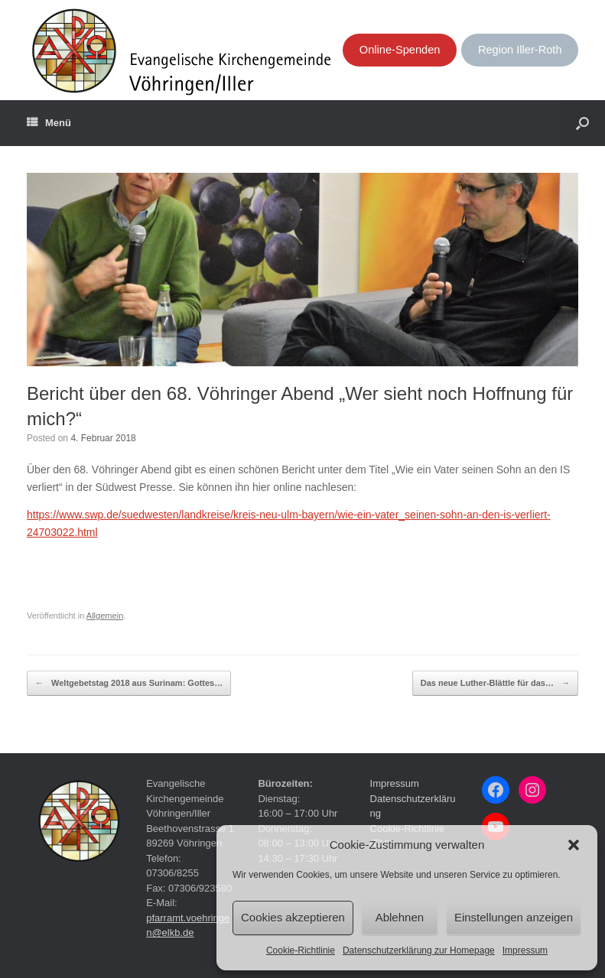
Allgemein (105, 615)
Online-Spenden (400, 50)
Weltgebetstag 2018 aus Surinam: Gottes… (129, 683)
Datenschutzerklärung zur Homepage (419, 950)
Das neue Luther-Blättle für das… (495, 683)
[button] (573, 845)
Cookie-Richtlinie (300, 950)
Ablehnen (400, 917)
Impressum (525, 950)
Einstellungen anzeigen (513, 917)
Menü (49, 123)
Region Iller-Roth (520, 50)
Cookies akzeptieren (293, 917)
